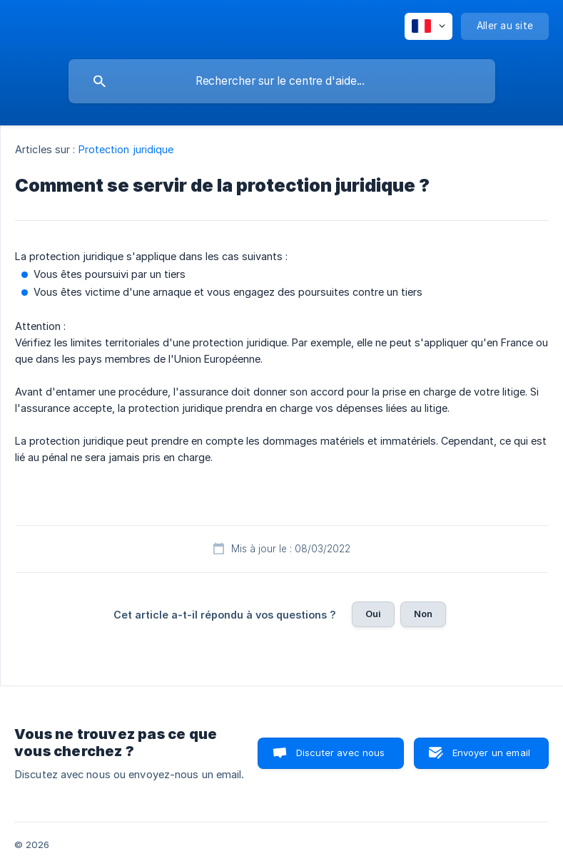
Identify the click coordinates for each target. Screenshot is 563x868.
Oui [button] (373, 613)
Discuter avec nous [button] (340, 752)
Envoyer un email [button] (491, 752)
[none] (428, 26)
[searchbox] (282, 81)
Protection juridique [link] (126, 149)
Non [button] (423, 613)
